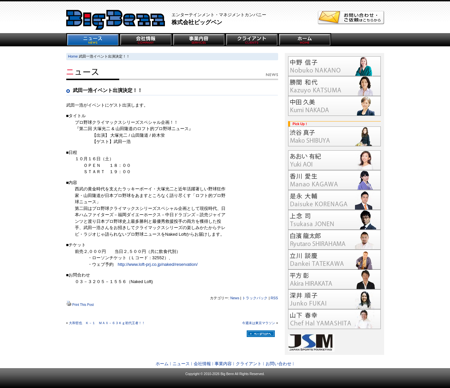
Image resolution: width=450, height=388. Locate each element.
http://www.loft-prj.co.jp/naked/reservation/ (158, 264)
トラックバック (255, 298)
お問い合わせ (278, 363)
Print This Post (83, 305)
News (234, 298)
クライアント (249, 363)
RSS (274, 298)
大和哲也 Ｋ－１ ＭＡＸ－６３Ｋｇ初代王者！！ (107, 323)
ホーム (162, 363)
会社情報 (202, 363)
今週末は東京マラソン (258, 323)
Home (73, 56)
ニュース (181, 363)
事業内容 (223, 363)
